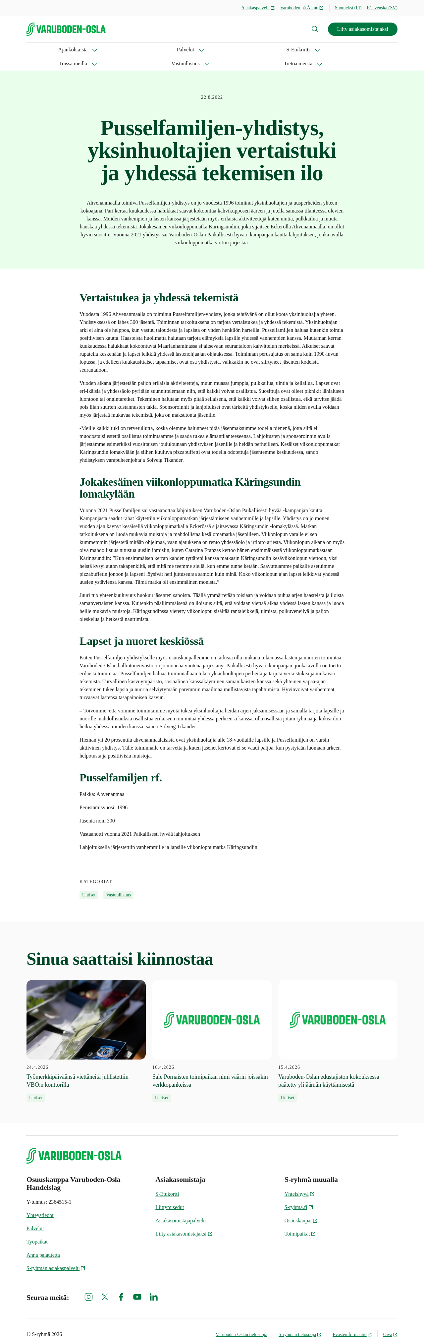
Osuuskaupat (301, 1206)
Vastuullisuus (219, 49)
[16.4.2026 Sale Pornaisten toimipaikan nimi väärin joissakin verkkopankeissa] (212, 1027)
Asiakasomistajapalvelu (180, 1206)
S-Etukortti (124, 49)
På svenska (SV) (382, 7)
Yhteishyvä (300, 1180)
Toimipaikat (300, 1220)
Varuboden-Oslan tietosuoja (241, 1320)
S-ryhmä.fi (299, 1193)
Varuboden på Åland (302, 7)
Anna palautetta (43, 1241)
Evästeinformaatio (352, 1320)
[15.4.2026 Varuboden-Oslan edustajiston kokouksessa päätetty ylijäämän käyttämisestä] (338, 1027)
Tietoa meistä (267, 49)
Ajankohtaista (41, 49)
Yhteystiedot (40, 1201)
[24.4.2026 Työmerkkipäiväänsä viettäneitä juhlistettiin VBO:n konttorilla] (86, 1027)
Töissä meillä (170, 49)
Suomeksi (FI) (348, 7)
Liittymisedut (169, 1193)
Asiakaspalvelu (258, 7)
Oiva (390, 1320)
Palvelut (84, 49)
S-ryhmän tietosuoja (300, 1320)
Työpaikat (37, 1228)
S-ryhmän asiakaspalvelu (55, 1254)
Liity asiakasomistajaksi (362, 29)
